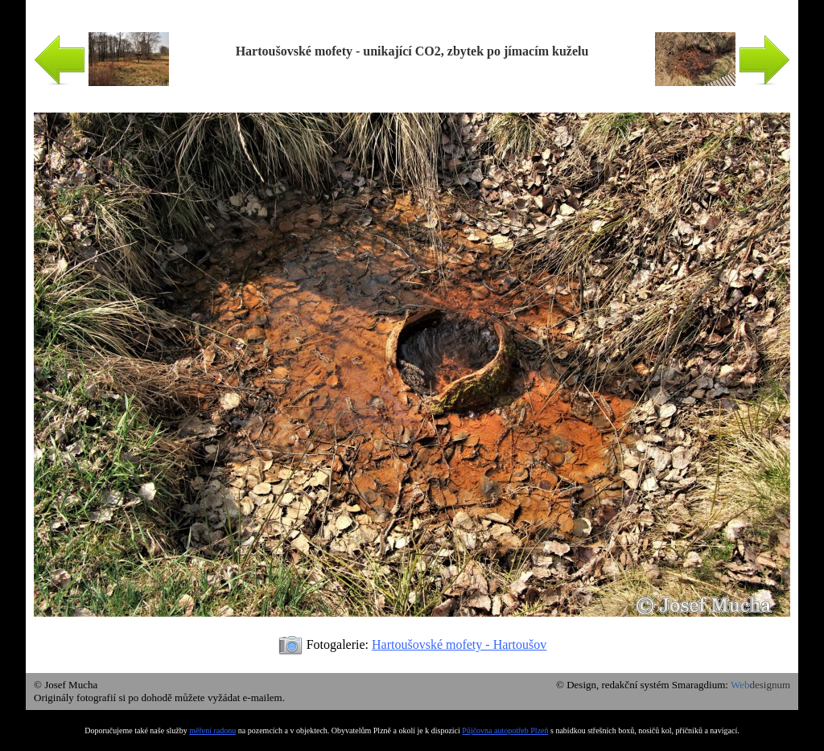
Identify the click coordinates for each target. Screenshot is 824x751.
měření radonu (212, 730)
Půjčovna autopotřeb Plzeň (505, 730)
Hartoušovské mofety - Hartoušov (459, 644)
